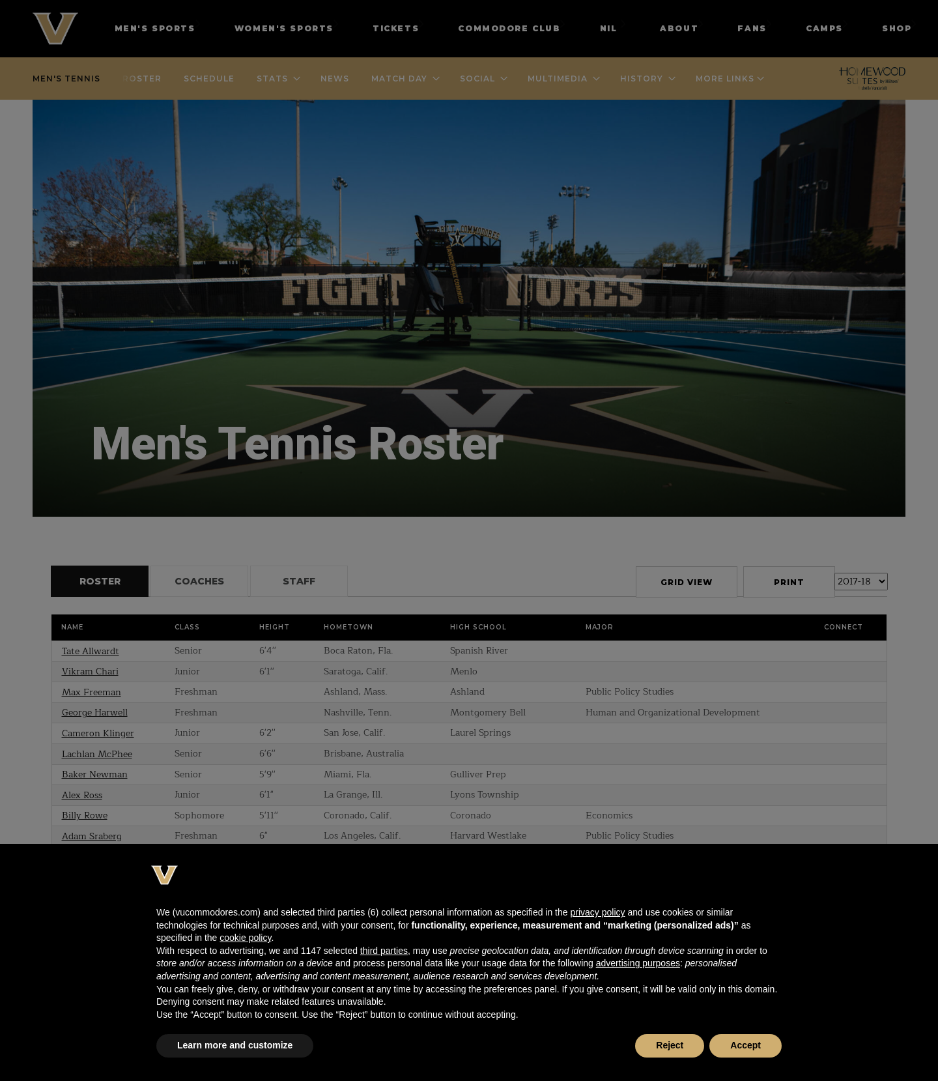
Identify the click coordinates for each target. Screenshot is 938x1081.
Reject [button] (669, 1045)
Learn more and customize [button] (234, 1045)
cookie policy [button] (245, 937)
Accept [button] (745, 1045)
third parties (384, 950)
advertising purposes (638, 963)
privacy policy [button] (597, 912)
